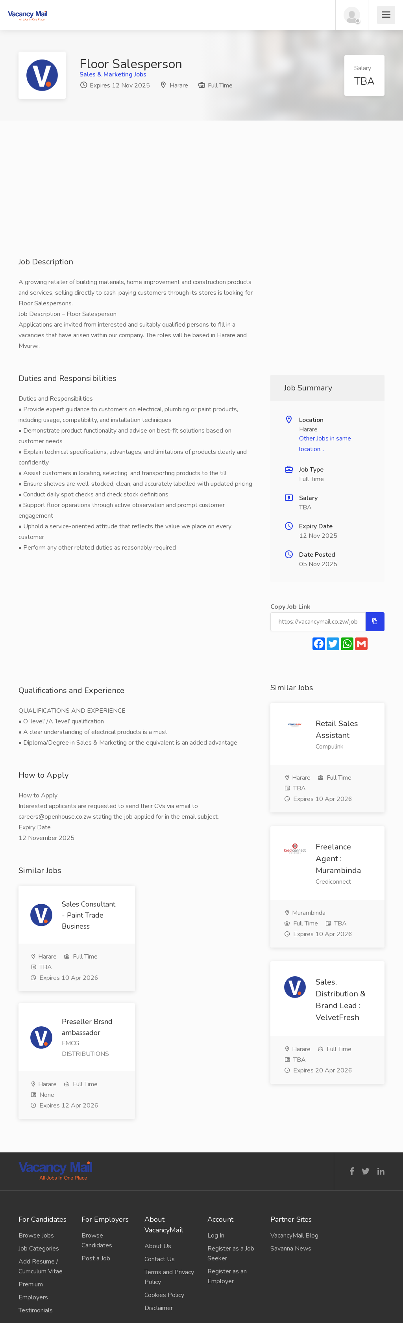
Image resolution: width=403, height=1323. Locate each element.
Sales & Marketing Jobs (112, 74)
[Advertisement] (201, 201)
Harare (179, 85)
